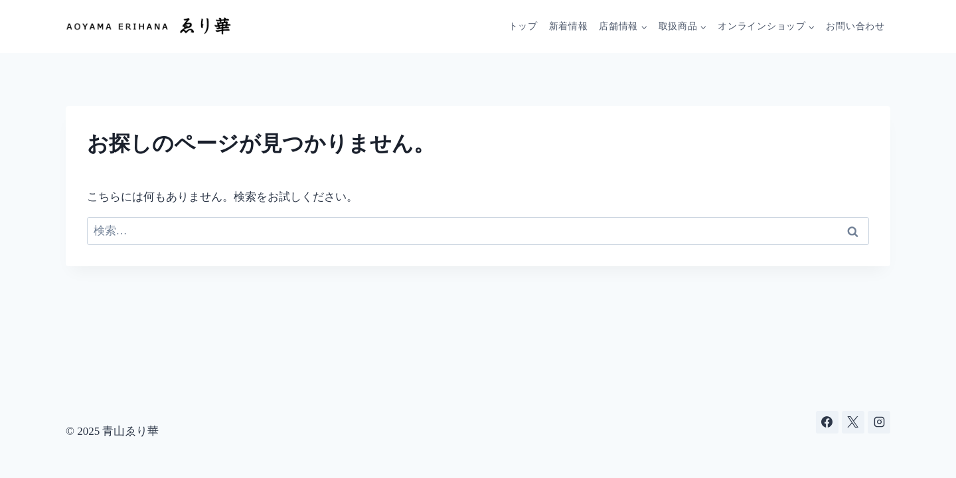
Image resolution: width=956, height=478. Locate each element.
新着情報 (568, 26)
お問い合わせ (855, 26)
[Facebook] (827, 422)
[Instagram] (879, 422)
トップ (523, 26)
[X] (853, 422)
